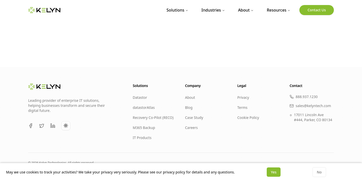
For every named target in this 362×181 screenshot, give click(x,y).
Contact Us (316, 10)
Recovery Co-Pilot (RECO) (153, 117)
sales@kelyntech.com (310, 105)
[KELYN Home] (44, 10)
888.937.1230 (304, 96)
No (319, 172)
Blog (189, 107)
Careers (191, 127)
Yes (273, 172)
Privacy (243, 97)
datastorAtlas (144, 107)
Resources (278, 10)
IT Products (142, 137)
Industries (213, 10)
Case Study (194, 117)
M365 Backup (144, 127)
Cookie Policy (248, 117)
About (246, 10)
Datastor (140, 97)
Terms (242, 107)
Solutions (177, 10)
